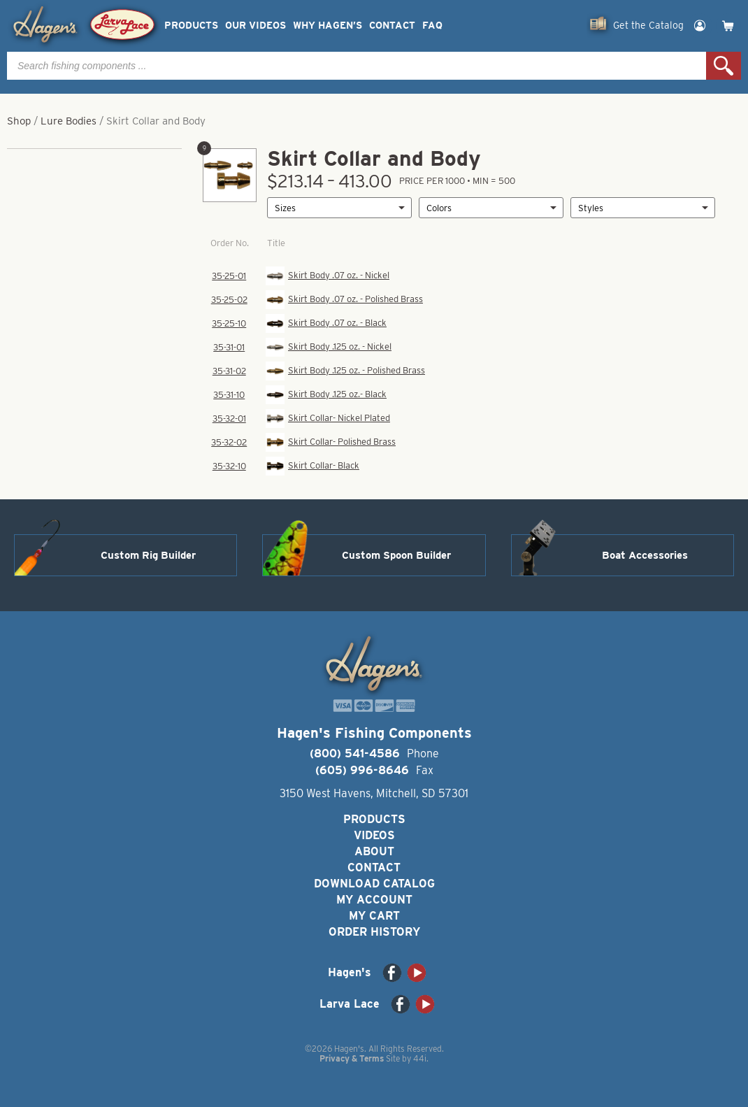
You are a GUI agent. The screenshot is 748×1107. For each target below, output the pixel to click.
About (374, 851)
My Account (374, 899)
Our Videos (255, 25)
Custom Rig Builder (148, 555)
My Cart (374, 915)
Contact (392, 25)
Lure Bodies (68, 121)
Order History (374, 931)
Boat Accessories (645, 555)
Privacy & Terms (351, 1058)
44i (419, 1058)
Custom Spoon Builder (396, 555)
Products (191, 25)
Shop (19, 121)
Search (723, 66)
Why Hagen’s (327, 25)
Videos (374, 835)
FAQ (432, 25)
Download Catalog (374, 883)
